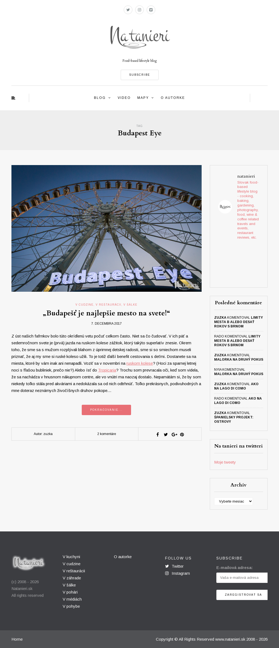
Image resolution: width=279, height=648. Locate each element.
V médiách (72, 599)
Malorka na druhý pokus (238, 359)
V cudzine (71, 563)
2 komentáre (106, 434)
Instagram (177, 573)
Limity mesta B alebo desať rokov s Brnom (238, 322)
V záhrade (72, 578)
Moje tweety (225, 462)
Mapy (143, 98)
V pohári (70, 592)
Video (124, 98)
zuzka (220, 318)
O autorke (173, 98)
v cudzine (84, 304)
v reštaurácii (108, 304)
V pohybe (71, 606)
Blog (100, 98)
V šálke (69, 585)
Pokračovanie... (106, 409)
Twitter (174, 566)
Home (17, 639)
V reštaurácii (74, 570)
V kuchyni (71, 556)
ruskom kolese (139, 363)
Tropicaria (107, 370)
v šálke (130, 304)
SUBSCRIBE (139, 74)
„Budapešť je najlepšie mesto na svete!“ (106, 313)
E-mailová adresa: (234, 567)
